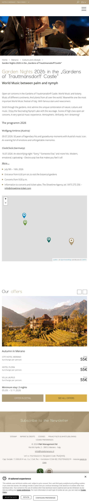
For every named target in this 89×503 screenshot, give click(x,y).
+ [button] (5, 199)
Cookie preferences (44, 440)
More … (5, 163)
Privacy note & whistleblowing (62, 436)
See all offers (66, 405)
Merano (10, 9)
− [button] (5, 203)
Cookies (41, 436)
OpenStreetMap (66, 260)
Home (4, 60)
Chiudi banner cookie (85, 476)
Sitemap (13, 436)
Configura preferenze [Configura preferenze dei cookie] (45, 498)
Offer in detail (22, 405)
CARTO (84, 260)
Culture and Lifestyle (31, 60)
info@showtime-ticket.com (18, 188)
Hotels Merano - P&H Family (14, 2)
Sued (40, 471)
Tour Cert (49, 471)
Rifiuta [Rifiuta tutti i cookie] (26, 497)
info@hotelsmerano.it (44, 451)
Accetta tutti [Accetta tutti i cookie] (11, 497)
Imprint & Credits (27, 436)
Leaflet (55, 260)
